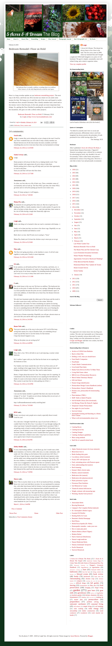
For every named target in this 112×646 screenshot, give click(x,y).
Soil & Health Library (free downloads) (84, 400)
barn (84, 570)
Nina (15, 249)
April (76, 235)
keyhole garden (77, 595)
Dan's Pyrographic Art (80, 39)
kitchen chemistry (91, 595)
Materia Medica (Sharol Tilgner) (82, 531)
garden (76, 590)
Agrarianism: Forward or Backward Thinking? (88, 259)
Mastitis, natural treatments (80, 473)
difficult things (81, 583)
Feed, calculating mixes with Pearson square (85, 462)
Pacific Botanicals (77, 547)
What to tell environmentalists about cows (85, 418)
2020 (74, 188)
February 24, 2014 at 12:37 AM (23, 173)
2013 (74, 278)
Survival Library (77, 411)
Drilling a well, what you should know (84, 356)
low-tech (91, 597)
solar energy (93, 608)
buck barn (97, 576)
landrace (84, 597)
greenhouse (82, 593)
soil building (99, 606)
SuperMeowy (84, 567)
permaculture (93, 599)
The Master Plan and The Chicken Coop (86, 250)
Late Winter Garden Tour (81, 244)
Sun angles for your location (80, 408)
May (75, 231)
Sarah (16, 135)
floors (22, 125)
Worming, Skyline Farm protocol (82, 494)
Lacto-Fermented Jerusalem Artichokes (86, 253)
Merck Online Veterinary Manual (82, 377)
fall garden (94, 583)
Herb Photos (76, 521)
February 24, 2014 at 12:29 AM (23, 148)
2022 (74, 182)
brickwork (87, 576)
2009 (74, 291)
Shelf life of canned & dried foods (82, 440)
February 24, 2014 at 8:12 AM (23, 214)
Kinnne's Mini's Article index (81, 470)
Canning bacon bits (78, 430)
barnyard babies (96, 569)
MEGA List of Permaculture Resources (84, 375)
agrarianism (95, 567)
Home (8, 39)
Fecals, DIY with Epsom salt (81, 459)
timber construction (88, 611)
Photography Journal (65, 39)
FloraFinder (75, 362)
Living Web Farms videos (80, 372)
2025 (74, 173)
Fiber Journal (52, 39)
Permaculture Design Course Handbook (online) (87, 385)
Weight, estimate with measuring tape (83, 491)
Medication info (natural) (80, 475)
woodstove (84, 613)
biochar (72, 574)
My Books (92, 39)
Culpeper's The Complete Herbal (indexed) (85, 508)
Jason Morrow (75, 636)
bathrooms (74, 572)
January (76, 275)
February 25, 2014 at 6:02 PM (23, 440)
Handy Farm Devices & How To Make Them (86, 370)
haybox (92, 593)
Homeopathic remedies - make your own (84, 526)
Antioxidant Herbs (77, 502)
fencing (72, 585)
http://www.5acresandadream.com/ (40, 117)
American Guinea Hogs (94, 561)
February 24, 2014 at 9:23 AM (23, 242)
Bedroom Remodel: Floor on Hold (29, 114)
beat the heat (86, 572)
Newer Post (13, 513)
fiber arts (93, 585)
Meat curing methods (78, 437)
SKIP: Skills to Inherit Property (81, 398)
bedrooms (17, 125)
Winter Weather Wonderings (82, 256)
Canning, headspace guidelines (81, 435)
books (76, 576)
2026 (74, 169)
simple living (87, 606)
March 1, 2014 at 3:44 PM (22, 504)
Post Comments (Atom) (24, 517)
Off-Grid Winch (77, 380)
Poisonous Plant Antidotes (80, 483)
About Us (16, 39)
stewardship (73, 611)
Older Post (59, 513)
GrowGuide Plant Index (79, 367)
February (77, 241)
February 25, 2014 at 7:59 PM (23, 472)
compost (79, 581)
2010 (74, 288)
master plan (78, 599)
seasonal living (97, 604)
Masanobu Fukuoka (79, 565)
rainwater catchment (78, 604)
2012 (74, 282)
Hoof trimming (76, 467)
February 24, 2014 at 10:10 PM (23, 384)
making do (99, 597)
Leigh (24, 117)
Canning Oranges (77, 432)
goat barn (91, 590)
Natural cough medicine (79, 539)
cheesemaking (75, 579)
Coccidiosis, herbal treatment (81, 457)
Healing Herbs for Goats (79, 516)
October (77, 216)
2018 (74, 194)
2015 (74, 204)
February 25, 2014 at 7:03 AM (23, 405)
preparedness (75, 602)
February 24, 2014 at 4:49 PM (23, 343)
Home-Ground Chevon (81, 268)
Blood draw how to (78, 452)
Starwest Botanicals (78, 550)
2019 (74, 191)
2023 (74, 179)
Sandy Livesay (19, 155)
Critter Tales (74, 563)
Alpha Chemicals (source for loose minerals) (86, 449)
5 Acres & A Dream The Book (80, 559)
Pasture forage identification (80, 383)
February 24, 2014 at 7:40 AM (23, 195)
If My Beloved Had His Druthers (84, 262)
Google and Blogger (76, 340)
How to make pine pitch (79, 529)
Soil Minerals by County (79, 486)
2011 (74, 285)
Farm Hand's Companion (79, 359)
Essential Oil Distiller (78, 513)
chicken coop (89, 579)
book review (98, 574)
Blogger (90, 636)
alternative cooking (75, 569)
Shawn (16, 479)
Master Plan (24, 39)
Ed (15, 264)
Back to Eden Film (78, 354)
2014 (74, 207)
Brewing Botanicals (78, 505)
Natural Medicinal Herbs (79, 542)
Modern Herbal (76, 534)
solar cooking (78, 608)
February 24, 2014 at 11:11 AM (23, 276)
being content (97, 572)
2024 (74, 176)
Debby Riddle (18, 447)
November (77, 213)
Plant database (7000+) (79, 395)
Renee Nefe (17, 326)
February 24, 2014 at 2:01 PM (23, 319)
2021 (74, 185)
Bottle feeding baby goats (80, 454)
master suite (27, 125)
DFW (15, 412)
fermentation (83, 585)
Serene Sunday (78, 271)
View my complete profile (78, 64)
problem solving (93, 602)
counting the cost (90, 581)
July (75, 225)
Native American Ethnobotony (81, 537)
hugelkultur (100, 593)
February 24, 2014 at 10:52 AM (23, 257)
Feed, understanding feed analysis (82, 465)
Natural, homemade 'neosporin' (81, 545)
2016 (74, 201)
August (76, 222)
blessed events (82, 574)
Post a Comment (17, 509)
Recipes (43, 39)
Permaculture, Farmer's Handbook (82, 388)
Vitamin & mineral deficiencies (81, 488)
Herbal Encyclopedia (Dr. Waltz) (82, 523)
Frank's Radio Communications (81, 364)
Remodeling (34, 39)
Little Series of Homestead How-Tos (91, 563)
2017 (74, 198)
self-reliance (77, 606)
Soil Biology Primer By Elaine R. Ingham (85, 403)
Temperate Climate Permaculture (82, 406)
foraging (87, 587)
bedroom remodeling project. (44, 95)
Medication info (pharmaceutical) (82, 478)
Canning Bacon (77, 427)
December (77, 210)
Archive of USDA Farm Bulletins (82, 351)
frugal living (99, 587)
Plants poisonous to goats (80, 480)
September (77, 219)
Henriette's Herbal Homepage (81, 518)
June (75, 228)
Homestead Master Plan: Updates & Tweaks (87, 265)
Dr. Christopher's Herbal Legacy (82, 510)
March (76, 238)
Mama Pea (17, 202)
